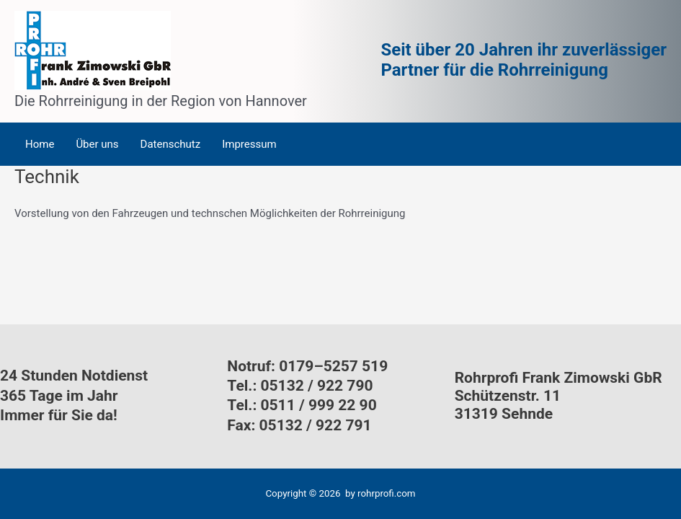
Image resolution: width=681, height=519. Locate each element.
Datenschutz (171, 144)
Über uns (97, 144)
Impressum (249, 144)
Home (39, 144)
